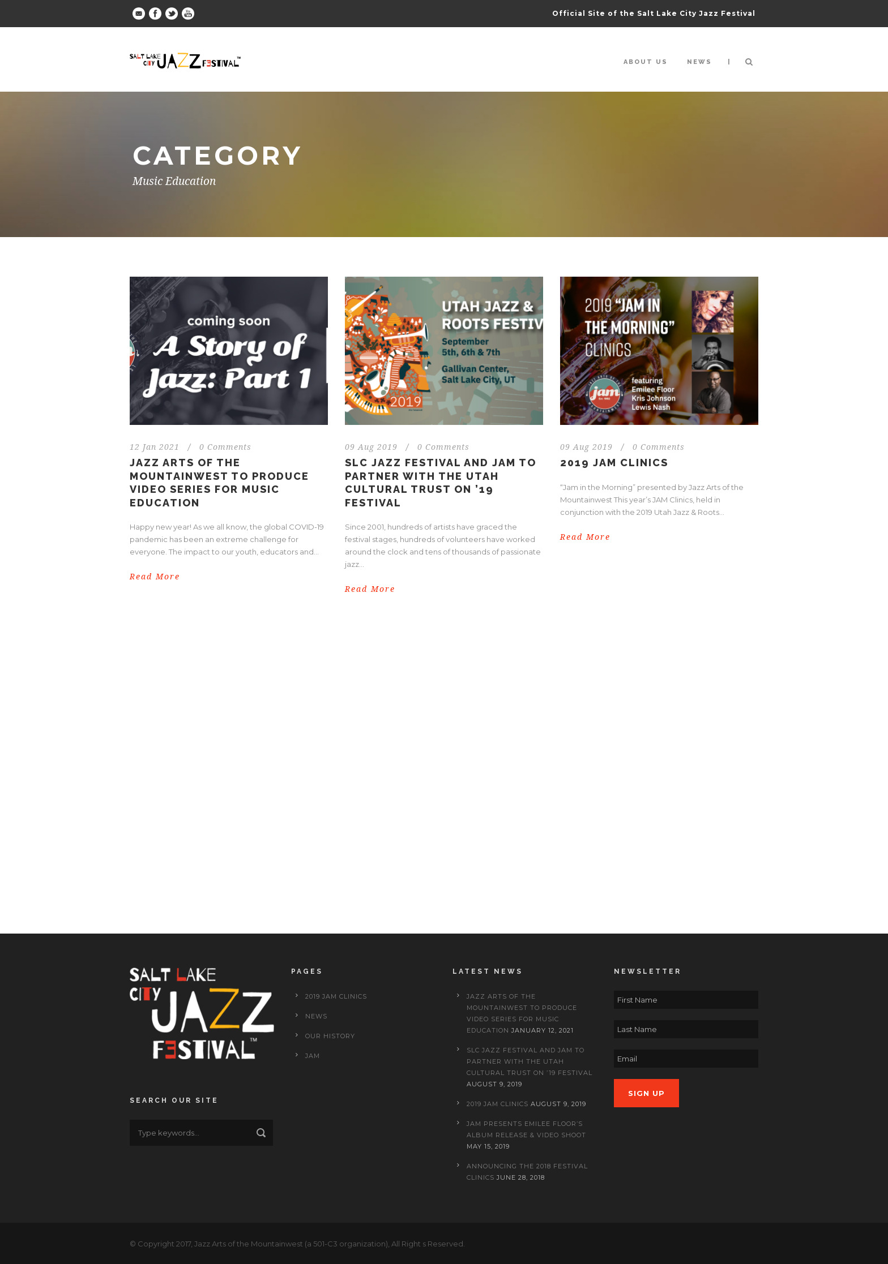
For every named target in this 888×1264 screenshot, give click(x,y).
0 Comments (225, 447)
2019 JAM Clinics (614, 462)
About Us (646, 62)
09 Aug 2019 (371, 447)
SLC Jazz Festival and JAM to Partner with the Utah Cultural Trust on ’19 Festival (529, 1061)
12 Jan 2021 (155, 447)
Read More (155, 576)
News (699, 62)
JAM (312, 1056)
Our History (330, 1036)
